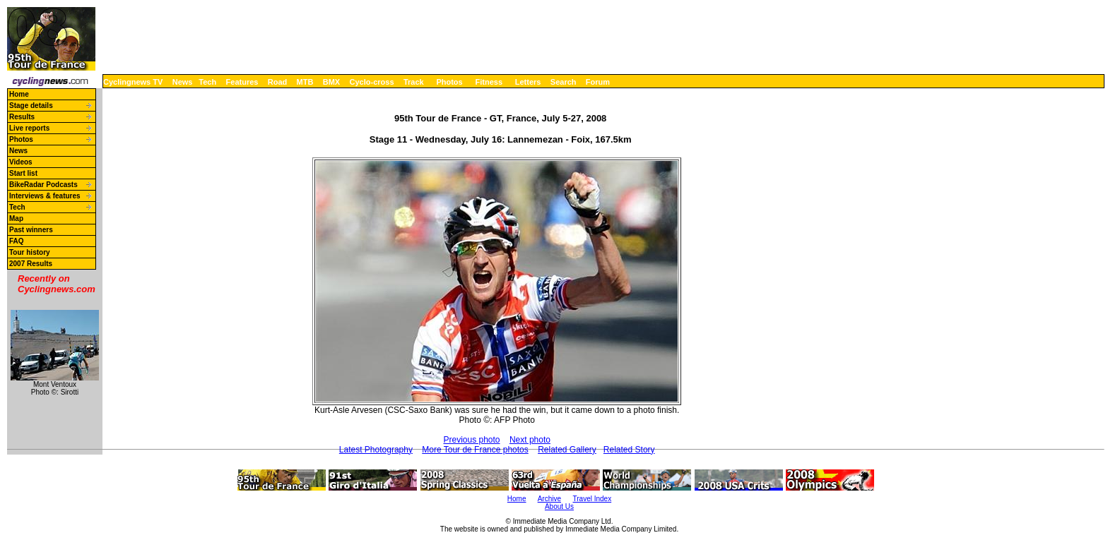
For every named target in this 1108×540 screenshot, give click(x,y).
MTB (305, 82)
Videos (21, 162)
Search (563, 82)
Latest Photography (376, 450)
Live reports (29, 128)
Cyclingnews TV (133, 82)
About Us (559, 506)
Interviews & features (45, 196)
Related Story (629, 450)
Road (278, 82)
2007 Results (30, 264)
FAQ (16, 241)
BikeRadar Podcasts (43, 184)
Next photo (529, 440)
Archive (549, 499)
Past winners (31, 230)
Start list (23, 173)
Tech (207, 82)
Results (22, 117)
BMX (331, 82)
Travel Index (592, 499)
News (182, 82)
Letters (528, 82)
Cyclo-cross (372, 82)
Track (413, 82)
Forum (598, 82)
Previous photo (471, 440)
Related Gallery (567, 450)
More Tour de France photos (475, 450)
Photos (449, 82)
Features (242, 82)
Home (19, 94)
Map (16, 218)
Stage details (31, 105)
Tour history (29, 252)
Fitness (488, 82)
